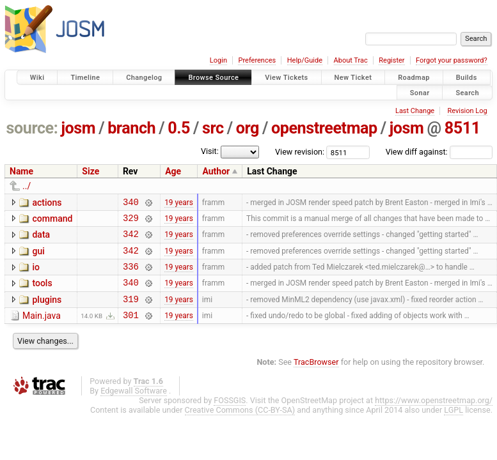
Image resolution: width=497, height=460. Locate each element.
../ (26, 186)
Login (218, 60)
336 (131, 276)
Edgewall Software (133, 406)
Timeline (85, 77)
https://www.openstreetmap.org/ (434, 415)
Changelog (144, 77)
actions (46, 202)
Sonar (420, 92)
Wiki (37, 77)
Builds (466, 77)
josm (78, 128)
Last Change (414, 111)
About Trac (351, 60)
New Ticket (353, 77)
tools (42, 293)
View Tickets (286, 77)
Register (391, 60)
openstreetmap (324, 128)
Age (173, 171)
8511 (462, 128)
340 (131, 203)
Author (216, 171)
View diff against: (439, 152)
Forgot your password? (451, 60)
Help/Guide (304, 60)
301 (131, 330)
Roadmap (414, 77)
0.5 (179, 128)
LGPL (453, 425)
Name (21, 171)
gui (38, 257)
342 (131, 239)
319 (131, 312)
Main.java (41, 329)
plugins (46, 311)
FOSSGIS (230, 415)
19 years (178, 203)
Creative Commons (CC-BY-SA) (240, 425)
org (247, 128)
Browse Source (213, 77)
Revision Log (467, 111)
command (52, 220)
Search (467, 92)
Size (90, 171)
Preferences (257, 60)
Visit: (210, 151)
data (41, 238)
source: (32, 128)
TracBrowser (316, 377)
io (36, 275)
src (213, 128)
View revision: (299, 152)
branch (131, 128)
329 (131, 221)
